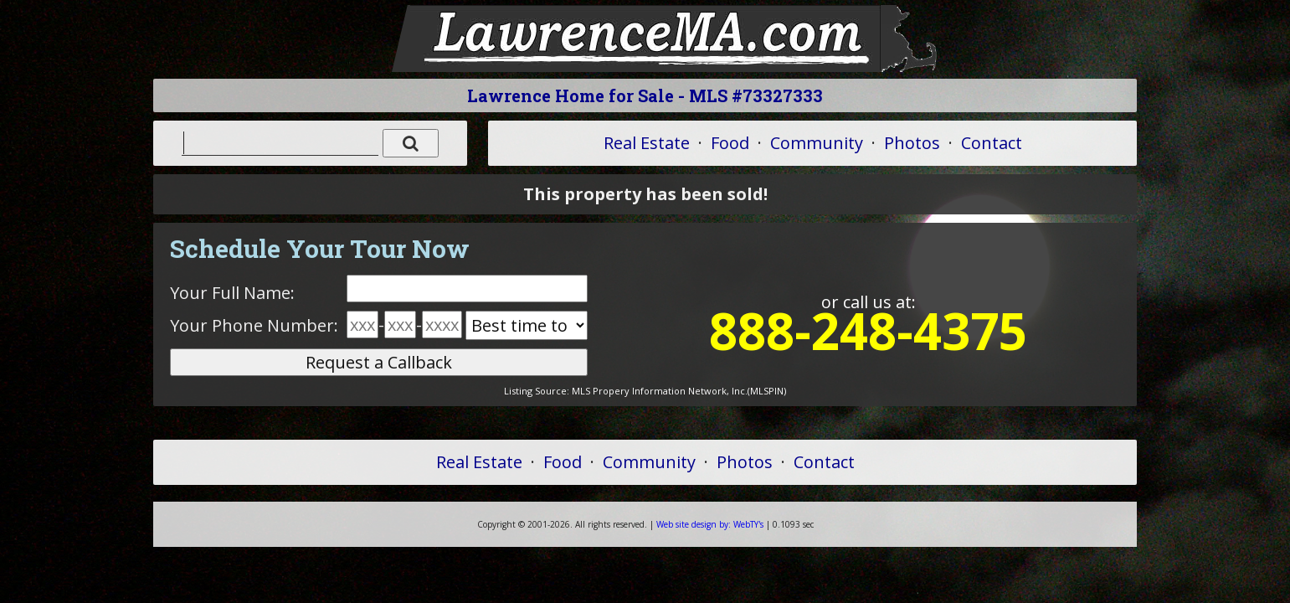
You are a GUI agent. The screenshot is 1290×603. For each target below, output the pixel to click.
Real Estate (647, 142)
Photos (912, 142)
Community (816, 142)
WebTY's (709, 524)
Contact (991, 142)
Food (730, 142)
